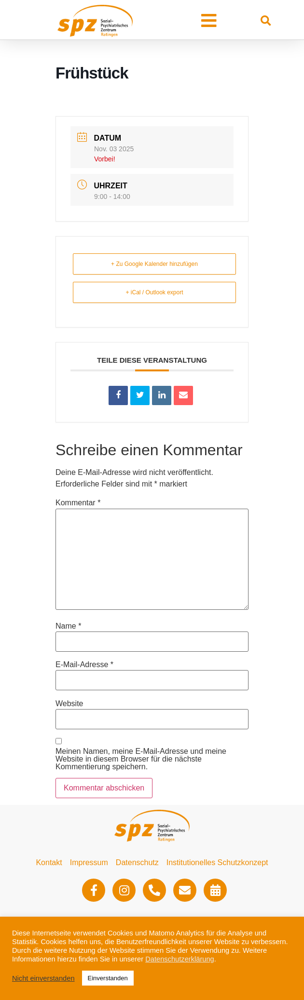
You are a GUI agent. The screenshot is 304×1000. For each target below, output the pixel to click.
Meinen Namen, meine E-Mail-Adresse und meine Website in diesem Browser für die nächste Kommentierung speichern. (140, 759)
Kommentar (77, 503)
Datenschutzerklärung (179, 959)
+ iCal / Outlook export (154, 292)
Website (69, 704)
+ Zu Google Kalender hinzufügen (154, 264)
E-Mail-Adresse (84, 665)
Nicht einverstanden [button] (43, 978)
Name (68, 626)
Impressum (89, 862)
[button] (209, 21)
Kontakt (49, 862)
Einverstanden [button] (108, 978)
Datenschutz (137, 862)
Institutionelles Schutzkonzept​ (217, 862)
